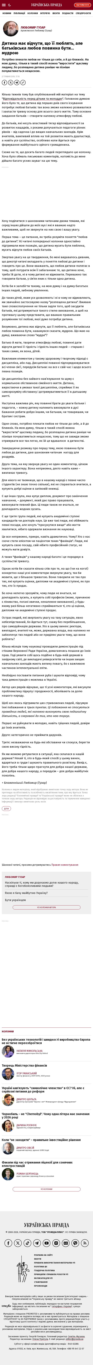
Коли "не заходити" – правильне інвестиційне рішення (41, 1140)
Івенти (56, 13)
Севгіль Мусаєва (76, 1336)
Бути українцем (15, 900)
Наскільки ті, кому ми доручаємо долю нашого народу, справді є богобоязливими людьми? (42, 884)
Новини (6, 13)
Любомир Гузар (33, 27)
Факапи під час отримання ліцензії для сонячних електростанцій (37, 1164)
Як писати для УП (43, 1278)
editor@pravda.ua (74, 1339)
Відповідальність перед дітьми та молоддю (32, 98)
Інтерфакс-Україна (61, 1306)
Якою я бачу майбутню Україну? (26, 893)
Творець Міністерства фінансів (24, 1065)
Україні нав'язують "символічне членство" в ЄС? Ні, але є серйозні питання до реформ (43, 1089)
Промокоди (40, 1286)
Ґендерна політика (44, 1270)
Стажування (41, 1282)
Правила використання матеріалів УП (54, 1263)
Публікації (19, 13)
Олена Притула (40, 1339)
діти (6, 808)
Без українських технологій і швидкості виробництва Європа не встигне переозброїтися (46, 1041)
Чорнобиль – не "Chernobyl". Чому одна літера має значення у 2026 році (45, 1115)
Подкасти (67, 13)
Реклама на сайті (43, 1255)
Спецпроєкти (83, 13)
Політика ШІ (40, 1266)
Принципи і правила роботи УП (51, 1274)
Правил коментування (64, 864)
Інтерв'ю (45, 13)
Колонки (32, 13)
